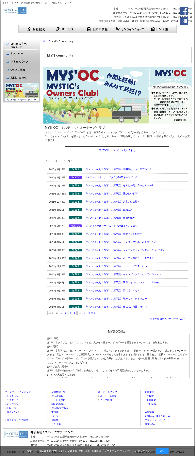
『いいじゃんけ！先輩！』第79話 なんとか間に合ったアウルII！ (120, 185)
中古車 (54, 412)
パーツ (54, 416)
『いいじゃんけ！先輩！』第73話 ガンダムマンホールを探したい (120, 242)
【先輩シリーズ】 (75, 169)
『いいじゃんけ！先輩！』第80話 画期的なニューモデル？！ (118, 169)
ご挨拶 (150, 396)
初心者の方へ (58, 404)
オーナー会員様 (108, 396)
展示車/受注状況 (60, 408)
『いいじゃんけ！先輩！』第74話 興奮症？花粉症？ (113, 234)
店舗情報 (149, 412)
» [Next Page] (84, 313)
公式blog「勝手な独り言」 (159, 416)
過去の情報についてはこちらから (168, 319)
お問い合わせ (152, 424)
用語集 (54, 420)
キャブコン (13, 404)
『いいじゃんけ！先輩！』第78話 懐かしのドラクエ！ (114, 193)
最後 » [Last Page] (91, 313)
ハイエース (13, 400)
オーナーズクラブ (107, 392)
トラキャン (13, 396)
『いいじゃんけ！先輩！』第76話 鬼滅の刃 (109, 209)
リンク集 (56, 424)
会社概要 (151, 400)
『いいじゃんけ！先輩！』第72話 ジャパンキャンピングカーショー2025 (124, 250)
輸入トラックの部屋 (17, 420)
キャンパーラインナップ (18, 392)
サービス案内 (58, 400)
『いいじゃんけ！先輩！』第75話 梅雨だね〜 (110, 217)
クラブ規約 (106, 400)
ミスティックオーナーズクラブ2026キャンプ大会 (111, 177)
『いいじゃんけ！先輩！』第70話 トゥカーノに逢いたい (116, 266)
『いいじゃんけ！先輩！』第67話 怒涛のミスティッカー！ (117, 298)
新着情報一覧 (58, 392)
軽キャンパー (14, 412)
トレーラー (13, 408)
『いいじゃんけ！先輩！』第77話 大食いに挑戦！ (112, 201)
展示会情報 (57, 396)
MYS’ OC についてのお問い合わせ (117, 150)
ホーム (47, 41)
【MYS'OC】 (75, 177)
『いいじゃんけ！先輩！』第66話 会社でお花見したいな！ (117, 306)
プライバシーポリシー (117, 450)
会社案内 (149, 392)
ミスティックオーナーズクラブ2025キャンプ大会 (111, 225)
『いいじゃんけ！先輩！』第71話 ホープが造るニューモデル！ (119, 258)
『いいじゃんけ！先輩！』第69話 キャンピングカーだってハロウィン (123, 274)
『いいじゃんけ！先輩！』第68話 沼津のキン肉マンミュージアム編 (122, 282)
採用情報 (151, 404)
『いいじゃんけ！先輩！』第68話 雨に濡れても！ (112, 290)
